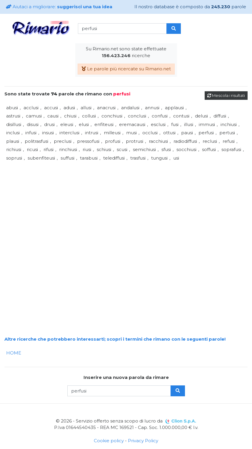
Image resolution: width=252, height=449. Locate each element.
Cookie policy (109, 440)
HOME (13, 353)
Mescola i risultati (226, 95)
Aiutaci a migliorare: (59, 6)
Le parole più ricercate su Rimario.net (126, 69)
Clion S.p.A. (183, 420)
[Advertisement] (126, 203)
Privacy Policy (143, 440)
